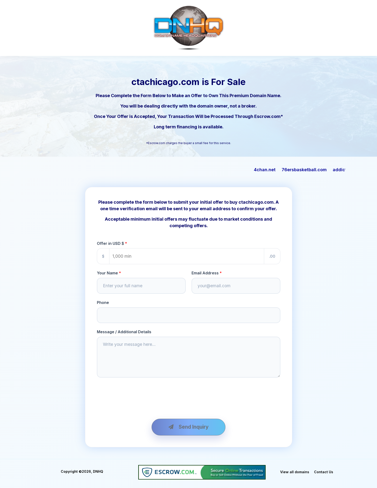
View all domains (294, 473)
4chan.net (278, 169)
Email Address (205, 273)
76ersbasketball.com (317, 169)
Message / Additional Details (124, 332)
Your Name (107, 273)
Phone (103, 302)
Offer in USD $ (110, 243)
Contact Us (323, 473)
